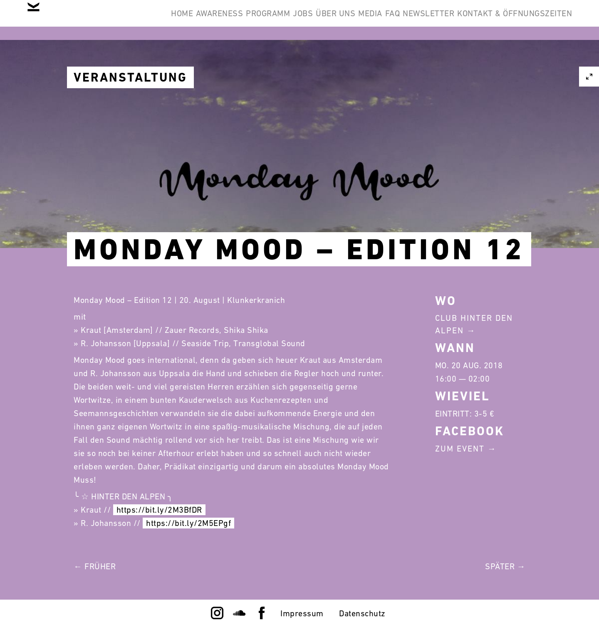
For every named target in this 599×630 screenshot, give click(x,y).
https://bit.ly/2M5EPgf (188, 523)
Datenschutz (362, 613)
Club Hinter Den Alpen (474, 324)
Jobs (233, 20)
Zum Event (460, 448)
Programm (185, 20)
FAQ (361, 20)
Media (326, 20)
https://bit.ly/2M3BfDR (159, 509)
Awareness (124, 20)
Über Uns (278, 20)
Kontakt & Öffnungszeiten (508, 20)
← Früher (95, 566)
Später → (505, 566)
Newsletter (410, 20)
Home (74, 20)
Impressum (302, 613)
